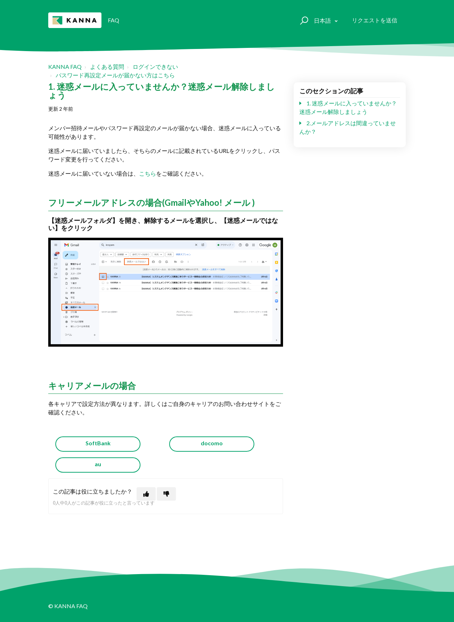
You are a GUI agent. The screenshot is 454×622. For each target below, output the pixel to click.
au (98, 464)
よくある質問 (107, 66)
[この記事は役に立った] (146, 494)
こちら (147, 173)
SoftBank (98, 443)
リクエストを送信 (374, 20)
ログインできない (155, 66)
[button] (303, 20)
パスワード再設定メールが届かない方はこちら (115, 75)
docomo (212, 443)
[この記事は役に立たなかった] (166, 494)
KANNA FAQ (65, 66)
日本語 (323, 20)
